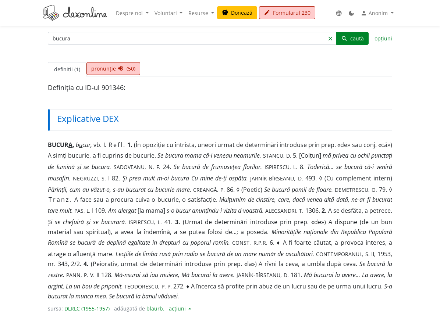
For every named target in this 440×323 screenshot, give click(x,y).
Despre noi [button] (130, 13)
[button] (339, 13)
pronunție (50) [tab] (113, 68)
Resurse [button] (199, 13)
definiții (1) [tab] (67, 69)
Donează (237, 12)
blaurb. (155, 308)
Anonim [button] (375, 13)
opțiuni (383, 38)
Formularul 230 (287, 12)
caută (352, 38)
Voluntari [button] (166, 13)
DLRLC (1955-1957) (87, 308)
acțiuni (178, 308)
